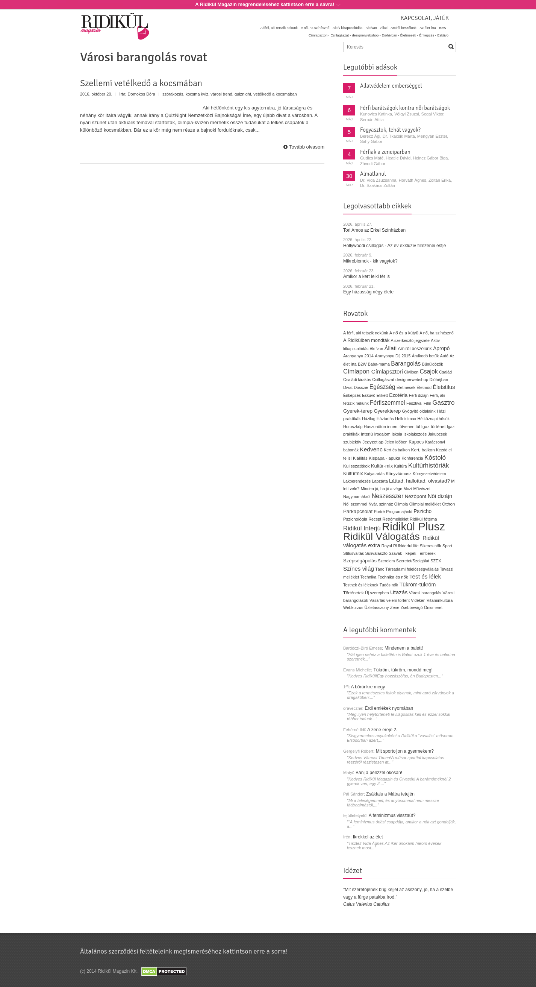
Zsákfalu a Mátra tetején (390, 794)
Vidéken (418, 600)
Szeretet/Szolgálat (412, 561)
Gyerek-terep (357, 411)
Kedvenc (371, 449)
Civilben (411, 372)
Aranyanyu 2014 (358, 356)
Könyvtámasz (398, 473)
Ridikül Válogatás (382, 536)
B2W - (443, 28)
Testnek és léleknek (360, 585)
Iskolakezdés (415, 434)
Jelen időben (396, 442)
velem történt (398, 600)
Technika (368, 577)
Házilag (369, 418)
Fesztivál (414, 403)
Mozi (408, 488)
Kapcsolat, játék (424, 18)
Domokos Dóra (141, 94)
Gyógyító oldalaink (419, 411)
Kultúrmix (353, 473)
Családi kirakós (357, 379)
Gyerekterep (387, 411)
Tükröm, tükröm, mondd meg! (402, 670)
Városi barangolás (425, 593)
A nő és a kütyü (403, 333)
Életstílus (444, 387)
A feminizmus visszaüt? (392, 815)
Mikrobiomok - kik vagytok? (370, 261)
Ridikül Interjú (362, 528)
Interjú (367, 433)
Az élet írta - (428, 28)
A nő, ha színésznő (436, 333)
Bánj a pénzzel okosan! (379, 772)
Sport (447, 546)
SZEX (435, 561)
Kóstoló (435, 457)
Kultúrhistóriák (428, 465)
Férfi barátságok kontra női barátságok (405, 108)
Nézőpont (416, 496)
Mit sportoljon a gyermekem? (405, 751)
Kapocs (417, 442)
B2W (362, 364)
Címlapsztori (387, 371)
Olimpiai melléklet (425, 504)
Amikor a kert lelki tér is (366, 276)
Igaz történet (433, 426)
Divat (348, 387)
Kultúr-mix (382, 466)
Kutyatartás (374, 473)
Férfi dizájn (418, 395)
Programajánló (399, 511)
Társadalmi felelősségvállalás (412, 569)
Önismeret (433, 607)
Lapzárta (380, 481)
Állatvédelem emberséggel (391, 85)
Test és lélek (425, 576)
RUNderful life (406, 546)
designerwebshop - (366, 35)
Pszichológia (355, 519)
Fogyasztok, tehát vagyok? (390, 129)
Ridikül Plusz (413, 526)
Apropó (441, 348)
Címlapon (357, 371)
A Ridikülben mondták (367, 340)
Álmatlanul (373, 173)
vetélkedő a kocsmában (275, 94)
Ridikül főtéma (423, 519)
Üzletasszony (377, 607)
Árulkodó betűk (425, 356)
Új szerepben (377, 593)
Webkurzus (353, 607)
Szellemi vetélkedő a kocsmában (141, 83)
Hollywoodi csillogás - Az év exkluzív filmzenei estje (394, 245)
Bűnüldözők (432, 364)
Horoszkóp (352, 426)
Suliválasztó (376, 553)
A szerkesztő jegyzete (410, 340)
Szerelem (386, 561)
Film (427, 403)
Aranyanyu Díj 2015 (392, 356)
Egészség (382, 387)
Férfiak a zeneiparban (385, 152)
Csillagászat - (341, 35)
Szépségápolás (360, 560)
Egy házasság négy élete (368, 292)
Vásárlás (377, 600)
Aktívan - (372, 28)
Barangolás (406, 363)
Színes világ (358, 568)
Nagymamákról (356, 496)
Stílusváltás (353, 553)
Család (445, 372)
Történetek (353, 593)
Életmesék (406, 387)
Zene (395, 607)
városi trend (221, 94)
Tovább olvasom (306, 147)
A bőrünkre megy (368, 686)
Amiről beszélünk (415, 348)
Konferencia (412, 458)
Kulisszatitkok (356, 465)
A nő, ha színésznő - (316, 28)
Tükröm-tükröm (417, 585)
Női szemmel (355, 504)
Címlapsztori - (319, 35)
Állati (390, 348)
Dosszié (361, 387)
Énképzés (352, 395)
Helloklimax (405, 418)
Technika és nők (393, 577)
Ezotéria (398, 395)
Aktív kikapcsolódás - (349, 28)
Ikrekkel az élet (368, 837)
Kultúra (400, 466)
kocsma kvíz (197, 94)
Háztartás (385, 418)
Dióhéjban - (390, 35)
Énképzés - (427, 35)
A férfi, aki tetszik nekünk (365, 333)
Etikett (382, 395)
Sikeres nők (430, 546)
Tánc (379, 569)
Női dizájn (440, 496)
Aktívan (376, 348)
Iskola (397, 434)
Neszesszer (388, 495)
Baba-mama (379, 364)
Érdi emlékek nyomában (389, 708)
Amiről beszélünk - (404, 28)
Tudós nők (389, 585)
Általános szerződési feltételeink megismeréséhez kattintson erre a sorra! (184, 951)
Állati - (384, 28)
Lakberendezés (357, 481)
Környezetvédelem (429, 473)
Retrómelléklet (396, 519)
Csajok (428, 371)
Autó (444, 356)
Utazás (399, 592)
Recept (374, 519)
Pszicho (422, 511)
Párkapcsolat (357, 511)
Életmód (424, 387)
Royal (387, 546)
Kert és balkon (397, 450)
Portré (379, 511)
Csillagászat (383, 379)
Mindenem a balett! (404, 648)
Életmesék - (409, 35)
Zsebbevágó (412, 607)
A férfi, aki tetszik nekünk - (280, 28)
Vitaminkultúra (440, 600)
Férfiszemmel (387, 402)
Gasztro (444, 402)
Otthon (448, 504)
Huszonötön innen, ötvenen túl (392, 426)
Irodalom (382, 434)
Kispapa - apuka (384, 458)
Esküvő (442, 35)
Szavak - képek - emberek (412, 553)
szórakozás (172, 94)
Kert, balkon (423, 450)
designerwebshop (411, 379)
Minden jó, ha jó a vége (382, 488)
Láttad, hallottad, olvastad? (419, 481)
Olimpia (401, 504)
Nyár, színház (380, 504)
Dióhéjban (438, 379)
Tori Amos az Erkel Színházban (374, 230)
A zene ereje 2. (382, 729)
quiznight (243, 94)
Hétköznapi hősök (433, 418)
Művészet (421, 488)
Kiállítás (360, 458)
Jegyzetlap (372, 441)
